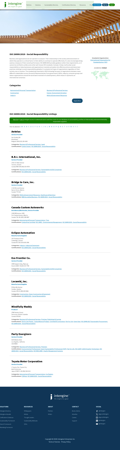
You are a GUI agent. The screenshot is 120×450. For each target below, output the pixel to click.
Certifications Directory (69, 5)
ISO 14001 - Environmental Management (49, 221)
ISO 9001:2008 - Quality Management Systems (48, 350)
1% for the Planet (27, 320)
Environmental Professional (31, 348)
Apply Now (73, 99)
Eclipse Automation (23, 231)
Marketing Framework (6, 426)
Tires (47, 219)
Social (98, 405)
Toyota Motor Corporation (26, 360)
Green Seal (77, 320)
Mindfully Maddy (21, 305)
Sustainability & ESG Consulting (51, 168)
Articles (26, 413)
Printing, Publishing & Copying (51, 318)
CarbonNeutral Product (41, 320)
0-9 (22, 125)
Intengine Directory (6, 410)
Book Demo (97, 5)
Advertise (75, 413)
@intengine (102, 410)
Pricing (92, 5)
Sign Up (15, 118)
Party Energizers (21, 332)
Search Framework (6, 423)
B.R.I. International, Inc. (26, 155)
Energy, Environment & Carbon (55, 92)
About (50, 405)
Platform (29, 5)
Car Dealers (49, 373)
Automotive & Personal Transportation (23, 89)
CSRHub (24, 375)
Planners (44, 345)
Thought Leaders (29, 416)
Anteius (16, 130)
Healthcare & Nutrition (48, 194)
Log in (112, 5)
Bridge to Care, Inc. (22, 181)
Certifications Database (7, 416)
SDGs (25, 423)
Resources (83, 5)
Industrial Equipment (32, 244)
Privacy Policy (66, 441)
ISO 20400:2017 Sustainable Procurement (94, 320)
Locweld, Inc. (19, 280)
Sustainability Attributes (31, 419)
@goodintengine (104, 413)
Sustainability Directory (51, 5)
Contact (75, 405)
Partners (50, 410)
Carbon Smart (26, 145)
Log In (22, 118)
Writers (50, 413)
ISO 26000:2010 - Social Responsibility (43, 145)
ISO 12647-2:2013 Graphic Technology (87, 348)
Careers (74, 416)
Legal (43, 143)
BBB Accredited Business (29, 196)
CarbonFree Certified (28, 221)
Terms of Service (54, 441)
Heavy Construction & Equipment (39, 293)
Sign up (105, 5)
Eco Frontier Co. (21, 256)
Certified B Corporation (57, 320)
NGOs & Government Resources (55, 94)
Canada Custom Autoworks (27, 206)
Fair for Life (69, 320)
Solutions (38, 5)
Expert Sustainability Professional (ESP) (53, 348)
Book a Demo (76, 410)
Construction (14, 92)
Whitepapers (28, 410)
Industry (13, 94)
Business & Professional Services (55, 89)
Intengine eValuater (6, 413)
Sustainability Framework (7, 419)
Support (74, 419)
